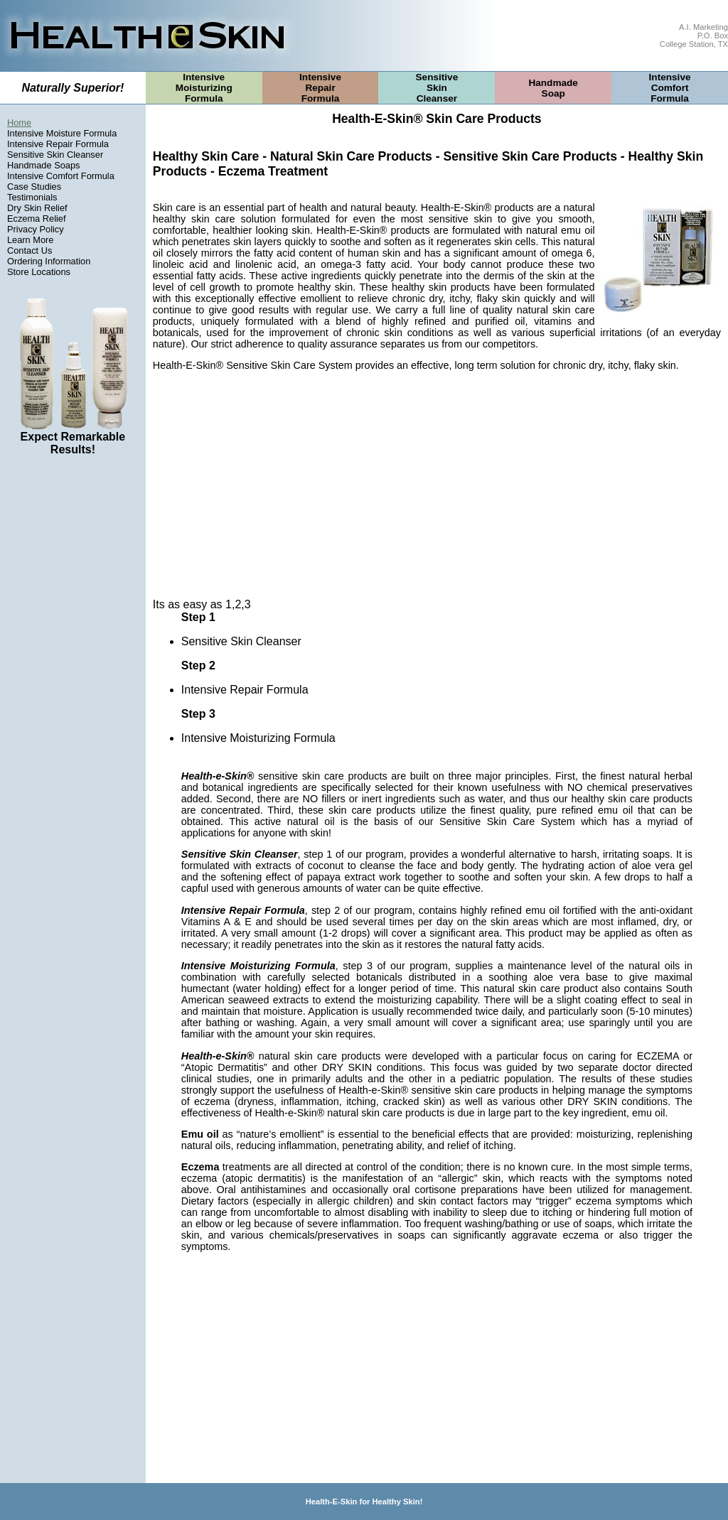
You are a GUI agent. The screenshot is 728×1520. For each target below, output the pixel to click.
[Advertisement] (72, 683)
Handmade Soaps (43, 165)
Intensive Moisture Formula (62, 133)
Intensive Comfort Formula (60, 176)
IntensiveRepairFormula (320, 88)
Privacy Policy (35, 229)
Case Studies (34, 186)
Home (19, 122)
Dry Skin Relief (37, 208)
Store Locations (38, 271)
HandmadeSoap (553, 88)
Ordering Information (48, 261)
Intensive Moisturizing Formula (258, 738)
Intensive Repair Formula (58, 144)
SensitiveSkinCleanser (437, 88)
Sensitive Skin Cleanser (55, 154)
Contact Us (29, 250)
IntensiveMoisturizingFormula (204, 88)
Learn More (30, 240)
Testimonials (32, 197)
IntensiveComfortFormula (670, 88)
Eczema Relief (36, 218)
